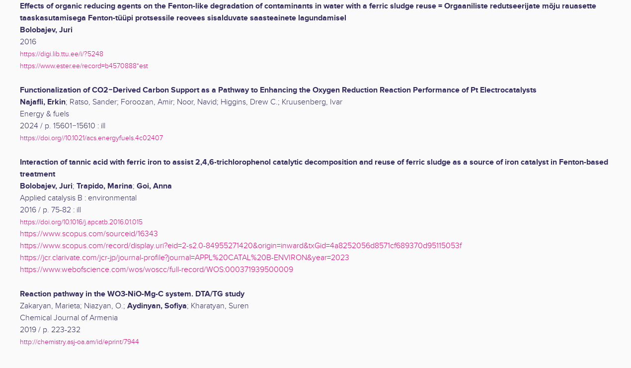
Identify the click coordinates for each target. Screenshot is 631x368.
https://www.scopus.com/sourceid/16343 (89, 234)
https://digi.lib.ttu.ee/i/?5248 (61, 54)
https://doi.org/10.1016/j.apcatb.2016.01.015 (81, 222)
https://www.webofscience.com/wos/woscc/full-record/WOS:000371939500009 (156, 270)
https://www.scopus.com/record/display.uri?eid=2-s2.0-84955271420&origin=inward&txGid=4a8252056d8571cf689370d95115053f (241, 246)
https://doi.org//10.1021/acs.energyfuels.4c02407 (91, 138)
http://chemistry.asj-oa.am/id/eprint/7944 (79, 342)
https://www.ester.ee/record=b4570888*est (84, 66)
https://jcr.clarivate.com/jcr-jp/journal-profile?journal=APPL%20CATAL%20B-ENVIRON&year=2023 (184, 258)
